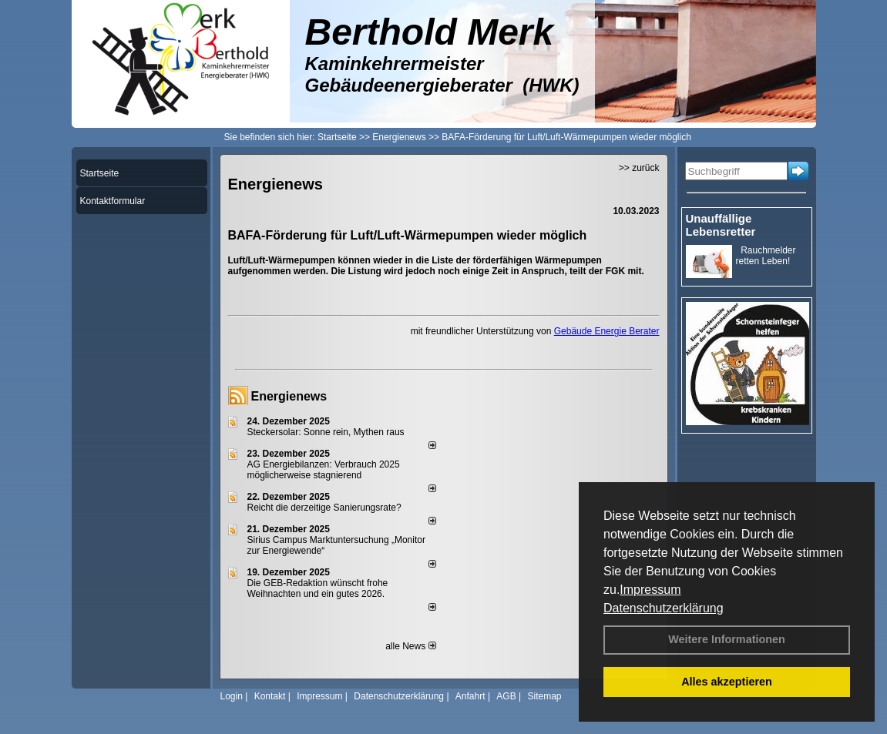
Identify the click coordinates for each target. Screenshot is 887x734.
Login (231, 696)
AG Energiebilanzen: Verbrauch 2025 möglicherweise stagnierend (323, 470)
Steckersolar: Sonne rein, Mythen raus (326, 432)
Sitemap (544, 696)
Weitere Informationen (726, 639)
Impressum (650, 589)
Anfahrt (470, 696)
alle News (410, 646)
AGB (506, 696)
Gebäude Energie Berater (607, 331)
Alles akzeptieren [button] (726, 681)
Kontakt (270, 696)
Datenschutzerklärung (663, 608)
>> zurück (639, 168)
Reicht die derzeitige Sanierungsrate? (331, 507)
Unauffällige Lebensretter (721, 225)
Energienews (289, 396)
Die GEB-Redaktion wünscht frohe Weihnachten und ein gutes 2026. (317, 588)
